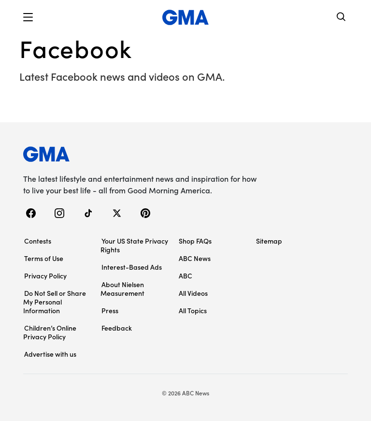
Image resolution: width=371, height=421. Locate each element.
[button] (28, 17)
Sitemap (269, 241)
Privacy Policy (45, 275)
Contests (37, 241)
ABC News (195, 258)
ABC (185, 275)
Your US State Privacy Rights (134, 245)
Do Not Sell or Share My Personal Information (54, 301)
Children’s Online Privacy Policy (49, 332)
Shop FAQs (195, 241)
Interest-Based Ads (131, 267)
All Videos (193, 293)
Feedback (116, 328)
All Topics (193, 310)
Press (109, 310)
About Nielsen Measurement (122, 288)
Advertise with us (50, 354)
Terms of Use (43, 258)
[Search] (341, 17)
